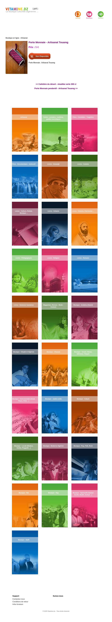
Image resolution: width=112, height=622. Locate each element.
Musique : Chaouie (53, 352)
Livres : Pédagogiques (24, 258)
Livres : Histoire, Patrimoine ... (83, 211)
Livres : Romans (83, 258)
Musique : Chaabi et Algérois (23, 352)
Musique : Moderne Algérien (53, 446)
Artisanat (23, 117)
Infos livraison (17, 604)
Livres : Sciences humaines (24, 305)
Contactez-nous (18, 599)
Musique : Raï (24, 493)
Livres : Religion (53, 258)
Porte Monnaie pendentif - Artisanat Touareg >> (56, 88)
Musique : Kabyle (83, 399)
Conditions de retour (20, 602)
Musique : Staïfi (23, 540)
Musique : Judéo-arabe (53, 399)
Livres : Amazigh (53, 164)
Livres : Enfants (53, 211)
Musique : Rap (53, 493)
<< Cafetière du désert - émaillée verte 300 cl (56, 84)
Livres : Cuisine (83, 164)
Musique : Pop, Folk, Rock (83, 446)
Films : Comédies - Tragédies (83, 117)
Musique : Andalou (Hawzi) (83, 305)
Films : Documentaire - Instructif (23, 164)
